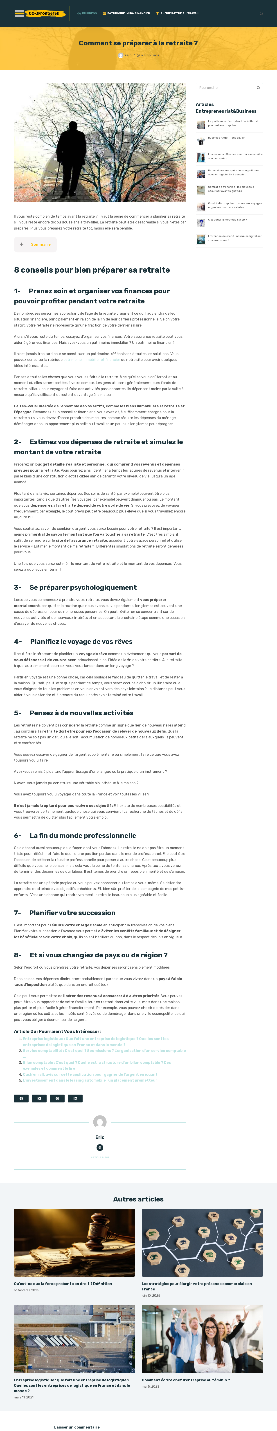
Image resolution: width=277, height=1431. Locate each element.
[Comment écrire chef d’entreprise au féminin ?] (202, 1339)
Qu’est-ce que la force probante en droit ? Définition (63, 1284)
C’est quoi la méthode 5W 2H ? (227, 219)
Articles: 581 (100, 1157)
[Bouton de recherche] (258, 87)
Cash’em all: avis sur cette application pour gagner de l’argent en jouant (90, 1074)
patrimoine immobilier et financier (91, 360)
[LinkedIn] (75, 1098)
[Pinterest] (57, 1098)
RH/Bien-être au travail (177, 13)
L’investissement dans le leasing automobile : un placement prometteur (90, 1080)
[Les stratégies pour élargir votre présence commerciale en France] (202, 1243)
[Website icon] (100, 1147)
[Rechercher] (261, 13)
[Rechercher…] (225, 87)
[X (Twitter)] (39, 1098)
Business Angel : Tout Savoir (226, 137)
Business (87, 13)
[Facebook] (21, 1098)
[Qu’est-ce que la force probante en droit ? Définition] (74, 1243)
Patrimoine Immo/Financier (126, 13)
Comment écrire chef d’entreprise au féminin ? (186, 1380)
